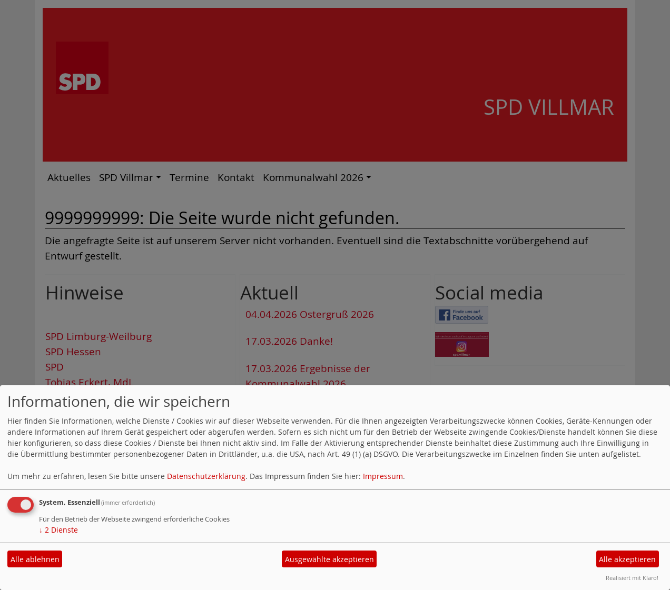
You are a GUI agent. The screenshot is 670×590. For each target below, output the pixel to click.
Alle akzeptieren (627, 559)
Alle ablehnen (35, 559)
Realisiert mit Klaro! (632, 578)
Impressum (383, 476)
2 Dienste (58, 530)
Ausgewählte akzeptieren (329, 559)
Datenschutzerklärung (206, 476)
